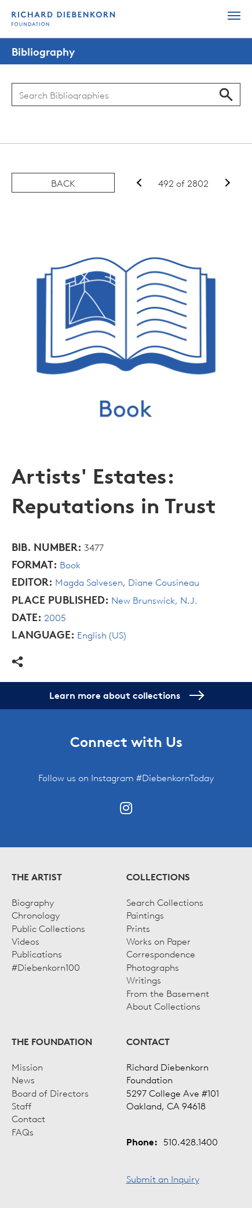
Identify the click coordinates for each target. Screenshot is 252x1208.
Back (63, 182)
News (23, 1079)
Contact (28, 1118)
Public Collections (48, 928)
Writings (143, 979)
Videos (25, 940)
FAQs (23, 1131)
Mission (27, 1066)
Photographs (152, 966)
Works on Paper (158, 940)
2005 (55, 617)
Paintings (145, 914)
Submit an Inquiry (162, 1178)
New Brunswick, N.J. (154, 599)
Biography (33, 901)
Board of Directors (50, 1092)
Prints (138, 928)
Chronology (36, 914)
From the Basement (167, 992)
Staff (21, 1105)
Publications (37, 953)
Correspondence (160, 953)
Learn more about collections (126, 695)
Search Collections (164, 901)
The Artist (37, 877)
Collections (158, 877)
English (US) (101, 634)
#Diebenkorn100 (46, 966)
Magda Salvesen (89, 581)
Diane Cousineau (163, 581)
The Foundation (52, 1041)
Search (226, 94)
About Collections (163, 1005)
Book (70, 564)
